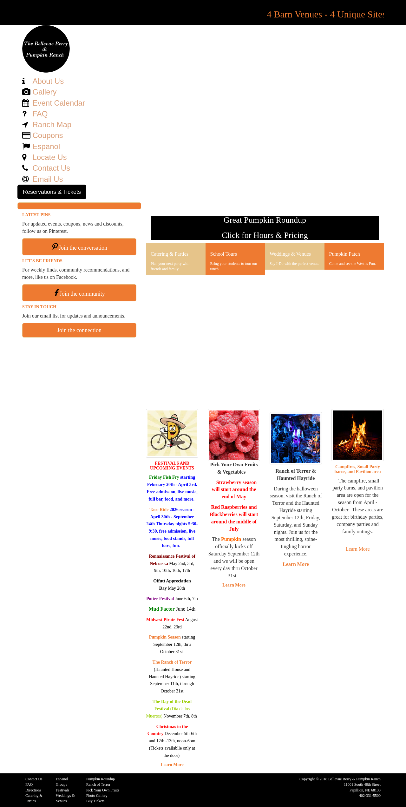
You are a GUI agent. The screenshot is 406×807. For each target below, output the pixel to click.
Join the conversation (83, 248)
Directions (33, 790)
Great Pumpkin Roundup (265, 220)
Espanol (46, 146)
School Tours (223, 254)
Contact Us (51, 168)
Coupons (47, 135)
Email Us (47, 179)
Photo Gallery (97, 795)
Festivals (62, 790)
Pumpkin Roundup (100, 779)
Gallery (44, 92)
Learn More (171, 764)
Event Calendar (58, 103)
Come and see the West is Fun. (352, 263)
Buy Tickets (95, 801)
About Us (48, 81)
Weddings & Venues (290, 254)
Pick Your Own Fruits (103, 790)
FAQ (40, 113)
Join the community (82, 294)
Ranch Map (51, 124)
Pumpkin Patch (344, 254)
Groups (61, 784)
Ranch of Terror (98, 784)
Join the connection (79, 330)
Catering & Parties (169, 254)
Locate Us (49, 157)
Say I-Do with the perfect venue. (294, 263)
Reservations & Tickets (52, 192)
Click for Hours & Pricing (265, 235)
